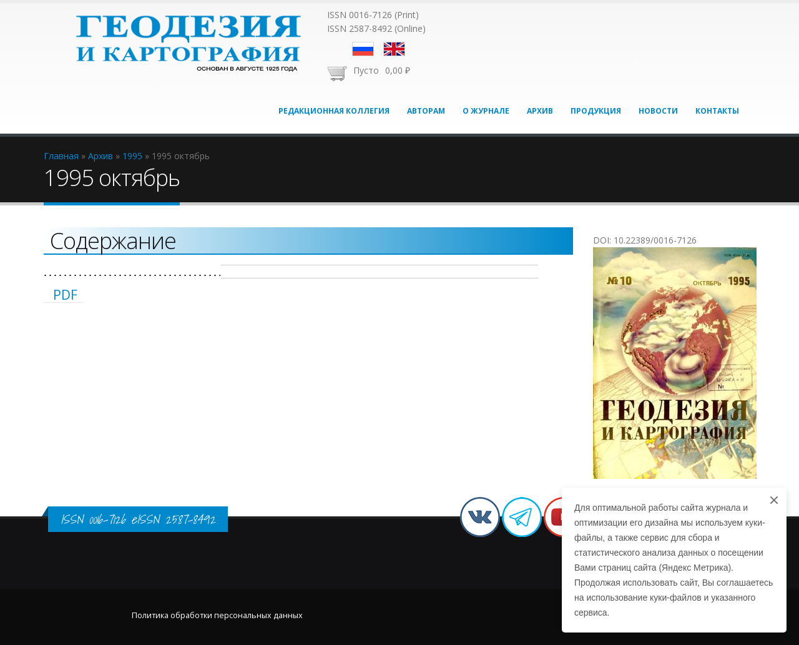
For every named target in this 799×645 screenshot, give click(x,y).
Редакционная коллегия (334, 111)
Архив (540, 111)
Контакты (717, 111)
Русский (363, 49)
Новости (658, 111)
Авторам (426, 111)
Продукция (596, 111)
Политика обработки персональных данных (217, 615)
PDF (65, 294)
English (394, 49)
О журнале (486, 111)
